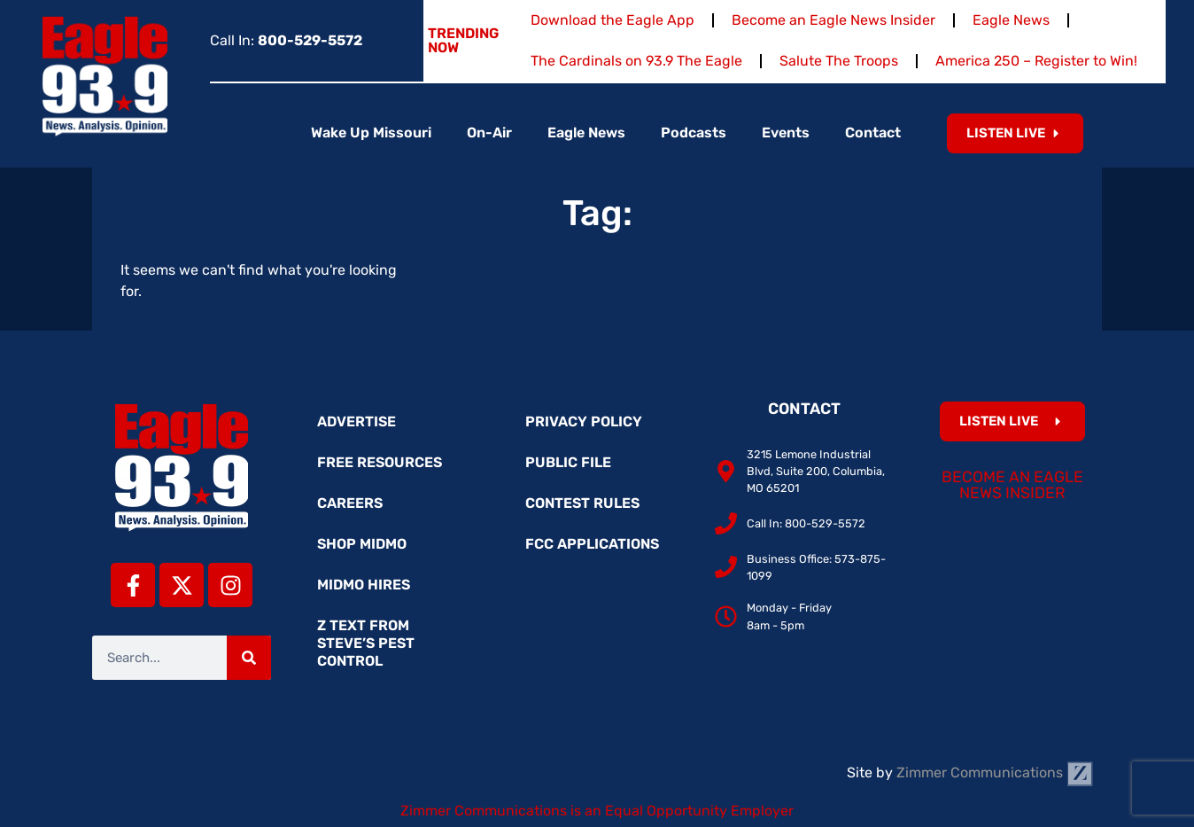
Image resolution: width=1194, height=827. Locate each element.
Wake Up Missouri (371, 132)
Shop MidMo (362, 543)
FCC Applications (592, 543)
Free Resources (379, 462)
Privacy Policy (583, 421)
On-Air (489, 132)
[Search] (249, 658)
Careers (350, 503)
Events (786, 132)
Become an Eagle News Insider (833, 20)
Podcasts (693, 132)
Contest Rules (582, 503)
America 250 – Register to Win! (1036, 60)
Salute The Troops (838, 60)
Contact (873, 132)
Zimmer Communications (994, 772)
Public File (568, 462)
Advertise (356, 421)
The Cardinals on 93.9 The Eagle (636, 60)
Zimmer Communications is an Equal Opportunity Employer (597, 810)
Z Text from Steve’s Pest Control (366, 643)
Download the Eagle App (612, 20)
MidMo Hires (363, 584)
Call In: (286, 40)
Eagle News (1011, 20)
